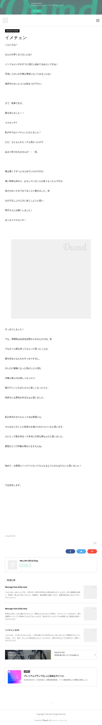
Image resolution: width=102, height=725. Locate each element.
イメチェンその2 (12, 630)
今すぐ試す (36, 11)
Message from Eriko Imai (16, 587)
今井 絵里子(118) (10, 536)
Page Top (51, 703)
